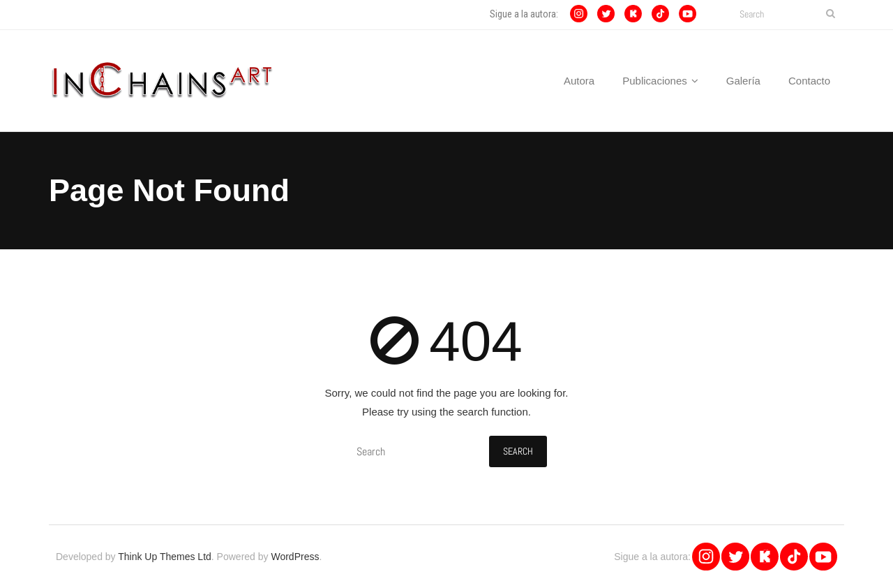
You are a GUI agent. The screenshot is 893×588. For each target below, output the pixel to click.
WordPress (295, 556)
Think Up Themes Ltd (164, 556)
